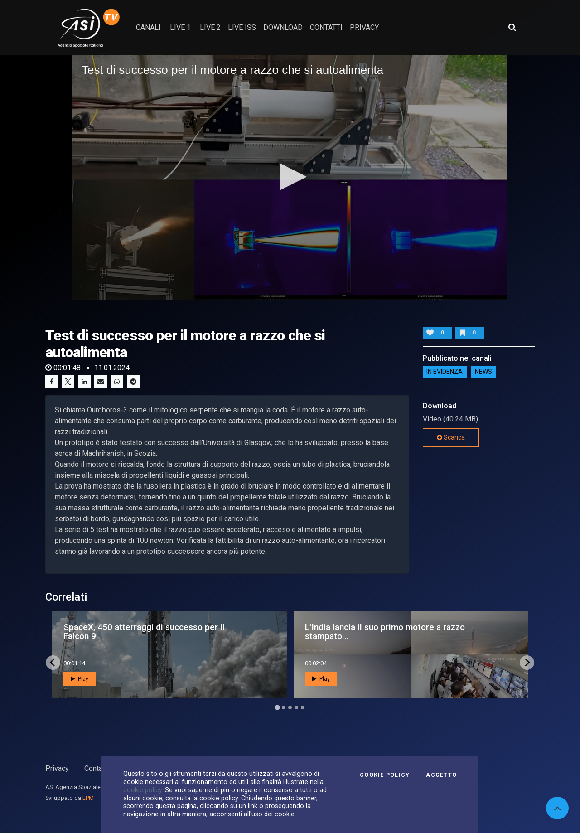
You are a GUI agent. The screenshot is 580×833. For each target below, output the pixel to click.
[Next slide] (527, 662)
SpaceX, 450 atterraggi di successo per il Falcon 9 (144, 631)
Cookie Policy (385, 775)
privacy (364, 27)
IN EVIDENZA (444, 372)
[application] (290, 177)
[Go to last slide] (53, 662)
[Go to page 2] (283, 707)
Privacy (57, 768)
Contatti (96, 768)
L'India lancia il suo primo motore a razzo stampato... (385, 631)
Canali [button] (148, 27)
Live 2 (210, 27)
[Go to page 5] (302, 707)
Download (283, 27)
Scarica (451, 437)
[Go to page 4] (296, 707)
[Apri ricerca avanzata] (512, 27)
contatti (326, 27)
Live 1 (180, 27)
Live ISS (242, 27)
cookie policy (142, 790)
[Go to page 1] (277, 707)
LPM (88, 797)
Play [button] (79, 679)
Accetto (441, 775)
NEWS (483, 372)
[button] (290, 177)
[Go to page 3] (290, 707)
